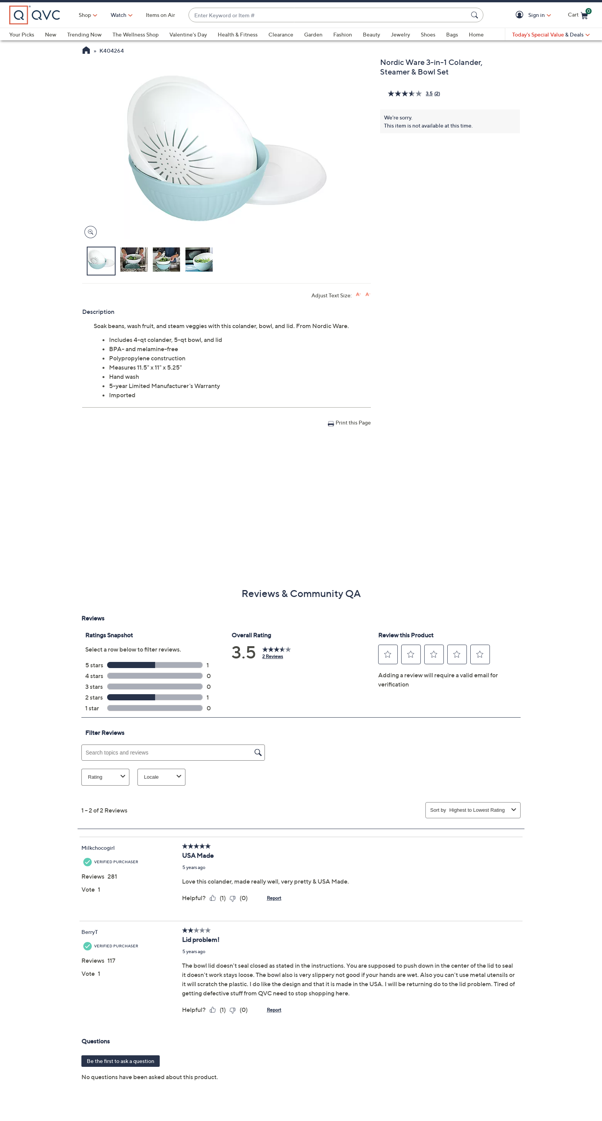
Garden (313, 34)
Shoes (428, 34)
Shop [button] (85, 15)
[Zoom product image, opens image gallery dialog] (89, 232)
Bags (452, 34)
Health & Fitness (238, 34)
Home (476, 34)
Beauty (371, 34)
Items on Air (160, 15)
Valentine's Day (188, 34)
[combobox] (328, 15)
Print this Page (353, 422)
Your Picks (21, 34)
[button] (520, 15)
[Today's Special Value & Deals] (551, 34)
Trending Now (84, 34)
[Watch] (118, 15)
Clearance (280, 34)
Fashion (342, 34)
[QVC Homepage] (86, 51)
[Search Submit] (475, 15)
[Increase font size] (358, 294)
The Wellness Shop (135, 34)
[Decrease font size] (368, 294)
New (50, 34)
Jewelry (400, 34)
